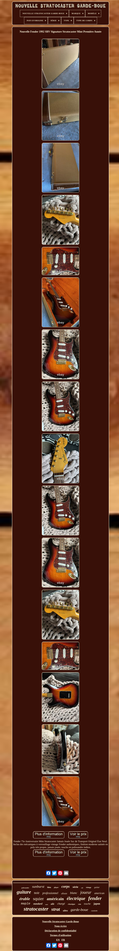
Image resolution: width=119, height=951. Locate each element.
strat (55, 909)
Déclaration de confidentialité (60, 930)
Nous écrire (60, 926)
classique (71, 904)
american (99, 893)
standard (37, 903)
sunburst (38, 886)
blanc (73, 893)
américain (55, 899)
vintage (88, 887)
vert (46, 904)
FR (63, 939)
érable (24, 898)
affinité (64, 893)
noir (36, 893)
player (56, 887)
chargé (61, 903)
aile (52, 904)
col (82, 888)
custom (94, 910)
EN (58, 939)
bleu (49, 887)
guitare (24, 892)
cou (79, 904)
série (75, 886)
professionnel (50, 893)
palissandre (25, 888)
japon (97, 903)
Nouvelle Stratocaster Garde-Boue (60, 921)
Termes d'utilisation (60, 935)
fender (95, 898)
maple (25, 903)
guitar (97, 887)
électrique (76, 898)
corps (65, 886)
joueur (85, 892)
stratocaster (36, 909)
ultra (65, 910)
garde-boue (79, 910)
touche (87, 903)
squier (38, 898)
